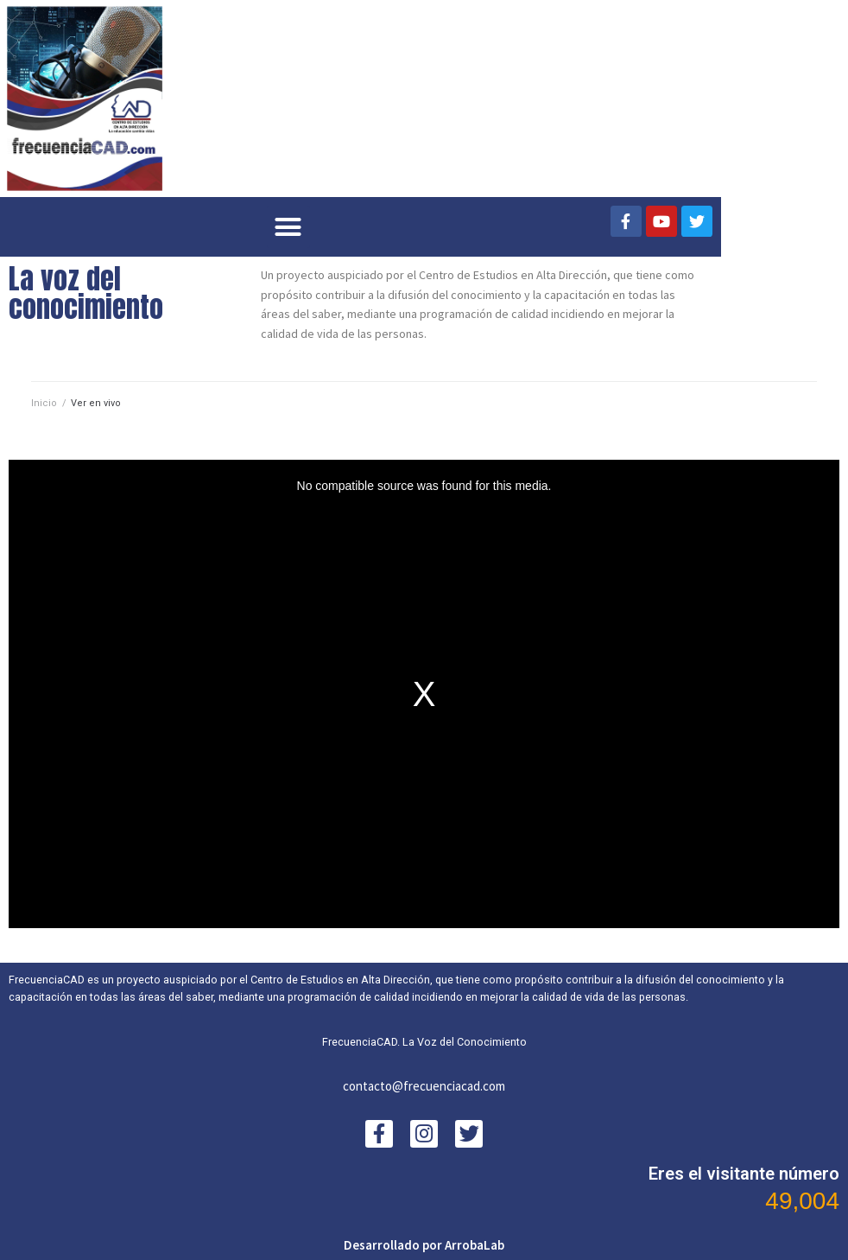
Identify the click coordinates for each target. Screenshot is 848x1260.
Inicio (44, 403)
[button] (288, 227)
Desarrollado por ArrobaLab (424, 1245)
